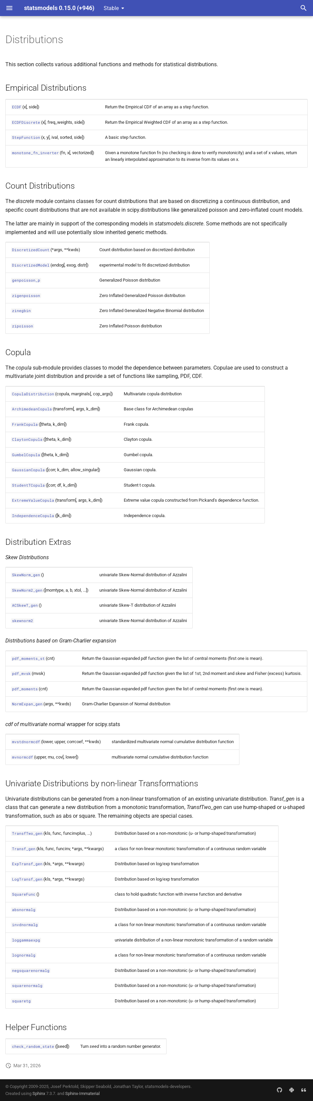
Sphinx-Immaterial (82, 1093)
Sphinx (38, 1093)
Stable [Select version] (111, 8)
